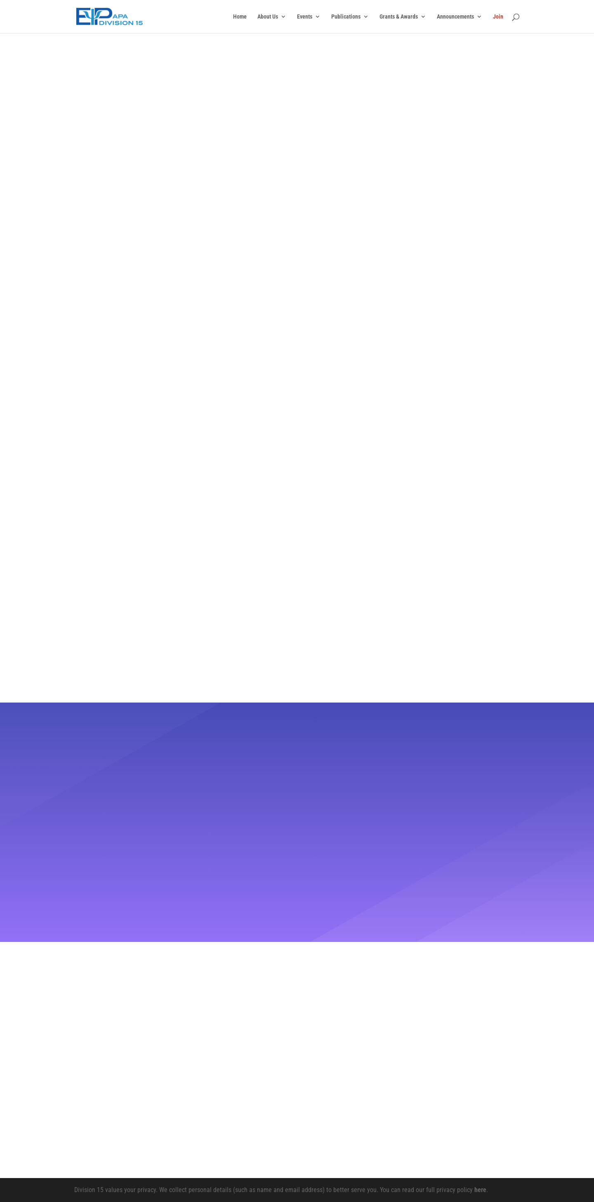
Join (498, 17)
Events (304, 17)
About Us (267, 17)
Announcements (455, 17)
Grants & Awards (399, 17)
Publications (346, 17)
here (480, 1190)
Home (240, 17)
